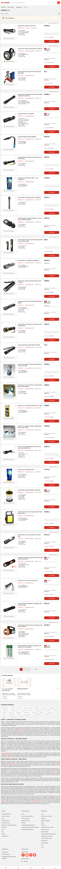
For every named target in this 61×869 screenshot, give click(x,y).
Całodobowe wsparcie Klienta (27, 829)
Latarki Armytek (50, 712)
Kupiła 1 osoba (34, 28)
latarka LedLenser (10, 756)
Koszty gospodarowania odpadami (48, 834)
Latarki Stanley (11, 714)
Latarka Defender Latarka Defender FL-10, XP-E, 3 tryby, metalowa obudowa (30, 219)
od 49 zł (48, 571)
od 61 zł (48, 594)
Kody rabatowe (44, 840)
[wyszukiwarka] (35, 2)
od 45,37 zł (49, 546)
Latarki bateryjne (52, 708)
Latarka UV (53, 772)
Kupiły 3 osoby (38, 51)
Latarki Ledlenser (47, 710)
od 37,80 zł (49, 523)
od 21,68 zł (49, 417)
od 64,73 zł (49, 659)
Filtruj (2, 13)
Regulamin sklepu (44, 831)
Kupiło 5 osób (38, 98)
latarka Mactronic (18, 730)
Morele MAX (4, 827)
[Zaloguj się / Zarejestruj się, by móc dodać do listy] (16, 26)
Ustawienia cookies (45, 829)
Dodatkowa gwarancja (6, 814)
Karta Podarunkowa (6, 822)
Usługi (3, 818)
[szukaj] (58, 2)
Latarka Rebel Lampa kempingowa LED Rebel (29, 490)
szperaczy (3, 801)
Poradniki (23, 822)
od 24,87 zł (49, 458)
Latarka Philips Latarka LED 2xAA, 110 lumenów (29, 197)
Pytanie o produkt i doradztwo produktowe (30, 827)
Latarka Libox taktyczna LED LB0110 (26, 25)
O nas (42, 814)
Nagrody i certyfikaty (45, 820)
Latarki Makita (4, 716)
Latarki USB (4, 712)
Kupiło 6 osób (38, 139)
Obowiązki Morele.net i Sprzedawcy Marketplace (9, 857)
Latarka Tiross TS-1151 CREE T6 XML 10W (27, 580)
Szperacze (44, 708)
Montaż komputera (6, 816)
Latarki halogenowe (37, 714)
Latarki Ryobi (19, 714)
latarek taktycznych (47, 799)
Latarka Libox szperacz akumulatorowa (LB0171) (30, 48)
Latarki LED (13, 708)
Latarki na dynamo (14, 710)
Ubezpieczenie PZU (5, 820)
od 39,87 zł (49, 209)
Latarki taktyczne (5, 708)
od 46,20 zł (49, 37)
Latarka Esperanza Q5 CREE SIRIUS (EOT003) (29, 345)
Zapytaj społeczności (29, 51)
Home (42, 847)
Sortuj (6, 13)
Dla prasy (43, 825)
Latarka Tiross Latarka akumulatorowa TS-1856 (30, 405)
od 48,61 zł (49, 148)
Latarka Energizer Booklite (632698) (27, 136)
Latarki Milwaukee (47, 714)
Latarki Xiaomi (22, 716)
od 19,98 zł (49, 396)
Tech (42, 845)
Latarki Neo (4, 714)
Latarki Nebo (34, 712)
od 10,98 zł (49, 292)
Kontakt (26, 861)
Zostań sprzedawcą (6, 854)
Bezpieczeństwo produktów (46, 836)
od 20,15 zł (49, 169)
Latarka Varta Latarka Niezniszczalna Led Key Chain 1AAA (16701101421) (29, 447)
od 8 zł (48, 83)
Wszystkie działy (55, 2)
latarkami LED (13, 763)
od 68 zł (48, 251)
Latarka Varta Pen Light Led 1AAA (26, 469)
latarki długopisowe (35, 801)
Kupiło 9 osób (38, 471)
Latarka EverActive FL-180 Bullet (26, 113)
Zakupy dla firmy (5, 836)
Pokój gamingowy (44, 842)
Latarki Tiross (23, 710)
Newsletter (43, 818)
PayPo (3, 829)
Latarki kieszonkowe (27, 714)
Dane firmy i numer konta (46, 816)
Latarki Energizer (38, 710)
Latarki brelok (41, 712)
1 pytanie (28, 28)
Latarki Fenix (37, 708)
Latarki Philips (18, 712)
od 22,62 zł (49, 437)
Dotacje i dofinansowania (46, 838)
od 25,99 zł (49, 481)
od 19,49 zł (49, 376)
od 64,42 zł (49, 636)
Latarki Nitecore (26, 712)
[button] (55, 867)
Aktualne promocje (25, 820)
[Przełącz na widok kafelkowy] (59, 13)
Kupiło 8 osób (38, 199)
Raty (3, 831)
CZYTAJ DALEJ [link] (4, 698)
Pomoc (22, 814)
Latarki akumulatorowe (28, 708)
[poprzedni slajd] (4, 688)
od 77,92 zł (49, 62)
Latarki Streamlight (13, 716)
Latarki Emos (55, 710)
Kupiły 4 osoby (38, 561)
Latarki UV (19, 708)
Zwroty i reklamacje (25, 818)
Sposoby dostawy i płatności (27, 816)
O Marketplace (5, 852)
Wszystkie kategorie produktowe (28, 825)
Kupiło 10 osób (38, 649)
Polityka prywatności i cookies (47, 827)
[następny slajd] (58, 688)
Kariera (42, 822)
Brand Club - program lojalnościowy (9, 825)
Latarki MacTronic (5, 710)
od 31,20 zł (49, 336)
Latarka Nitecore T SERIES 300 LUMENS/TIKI (28, 260)
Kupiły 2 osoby (38, 388)
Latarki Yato (31, 710)
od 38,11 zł (48, 127)
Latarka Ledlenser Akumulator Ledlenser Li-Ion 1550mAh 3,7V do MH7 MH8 (29, 646)
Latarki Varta (11, 712)
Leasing (3, 834)
